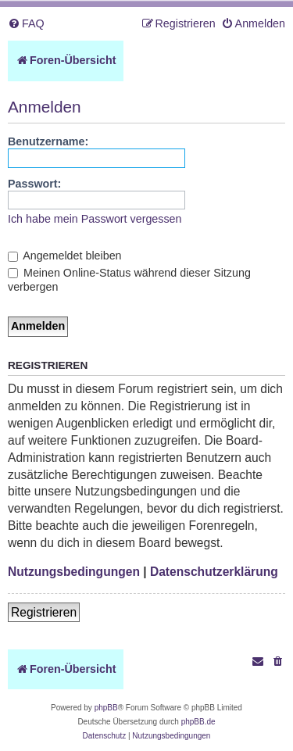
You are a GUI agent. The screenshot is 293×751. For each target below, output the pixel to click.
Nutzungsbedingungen (74, 571)
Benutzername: (48, 141)
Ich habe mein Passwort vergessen (95, 219)
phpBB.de (198, 721)
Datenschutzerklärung (214, 571)
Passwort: (34, 183)
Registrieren (44, 612)
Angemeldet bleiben (65, 255)
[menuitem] (26, 24)
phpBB (106, 707)
